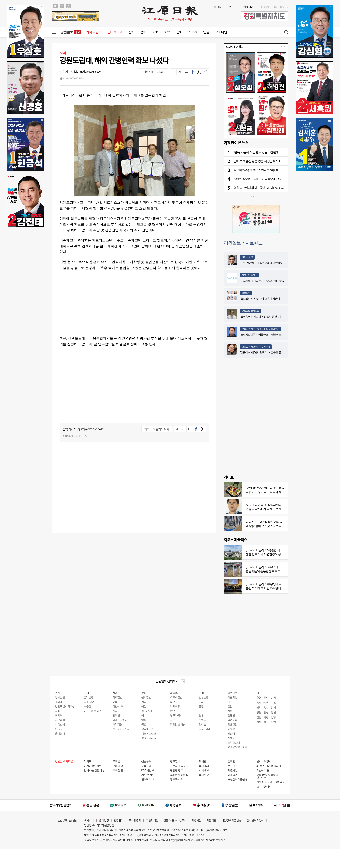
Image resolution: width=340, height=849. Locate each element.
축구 (172, 701)
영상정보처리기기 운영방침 (99, 825)
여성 (143, 706)
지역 (167, 32)
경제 (143, 32)
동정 (201, 706)
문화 (179, 32)
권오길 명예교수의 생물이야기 (256, 346)
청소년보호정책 (255, 820)
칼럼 (230, 706)
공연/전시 (146, 711)
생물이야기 (147, 729)
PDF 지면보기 (148, 770)
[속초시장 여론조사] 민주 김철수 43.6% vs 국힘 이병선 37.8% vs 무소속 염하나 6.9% (283, 179)
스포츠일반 (176, 697)
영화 (143, 720)
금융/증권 (89, 701)
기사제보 (204, 770)
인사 (201, 701)
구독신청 (216, 7)
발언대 (231, 733)
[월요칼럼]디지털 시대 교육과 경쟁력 (260, 298)
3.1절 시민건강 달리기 (268, 765)
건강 (143, 701)
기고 (230, 701)
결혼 (201, 715)
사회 (155, 32)
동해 (258, 702)
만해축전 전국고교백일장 (270, 782)
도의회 (58, 715)
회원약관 (211, 820)
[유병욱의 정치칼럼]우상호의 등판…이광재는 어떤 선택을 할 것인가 (276, 316)
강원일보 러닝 (177, 724)
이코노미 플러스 (249, 275)
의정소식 (60, 724)
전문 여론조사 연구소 (174, 820)
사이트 (87, 761)
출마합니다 (61, 733)
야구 (172, 711)
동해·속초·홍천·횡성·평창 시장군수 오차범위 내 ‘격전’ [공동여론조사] (274, 161)
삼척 (258, 707)
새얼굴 (202, 720)
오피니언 (221, 32)
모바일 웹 (118, 770)
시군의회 (60, 720)
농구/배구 (175, 715)
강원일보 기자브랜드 (243, 243)
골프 (172, 720)
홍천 (266, 707)
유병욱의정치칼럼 (237, 747)
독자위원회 (135, 820)
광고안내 (175, 761)
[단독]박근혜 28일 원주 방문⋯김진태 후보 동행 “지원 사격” (269, 152)
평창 (266, 712)
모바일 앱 (118, 765)
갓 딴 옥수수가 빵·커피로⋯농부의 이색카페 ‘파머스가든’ (280, 488)
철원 (258, 717)
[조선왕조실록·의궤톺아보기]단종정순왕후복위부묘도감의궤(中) (274, 334)
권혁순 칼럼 (247, 257)
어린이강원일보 (92, 765)
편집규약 (119, 820)
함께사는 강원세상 (94, 770)
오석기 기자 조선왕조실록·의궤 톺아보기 (260, 329)
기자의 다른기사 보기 (153, 71)
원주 (266, 697)
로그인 (232, 7)
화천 (266, 717)
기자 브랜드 (93, 32)
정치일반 (60, 697)
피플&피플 (204, 729)
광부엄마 (117, 715)
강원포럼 (232, 720)
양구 (273, 717)
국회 (57, 711)
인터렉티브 (114, 32)
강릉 (273, 697)
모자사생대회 (263, 786)
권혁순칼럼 (234, 742)
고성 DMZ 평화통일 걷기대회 (267, 776)
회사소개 (89, 820)
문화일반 (146, 697)
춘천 (258, 697)
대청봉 (231, 729)
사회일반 (117, 697)
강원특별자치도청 (65, 706)
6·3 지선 (59, 729)
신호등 (231, 738)
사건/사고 (118, 706)
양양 (273, 722)
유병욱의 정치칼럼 (250, 311)
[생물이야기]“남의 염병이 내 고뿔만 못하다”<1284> (267, 352)
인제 (258, 722)
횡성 (273, 707)
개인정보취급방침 (238, 779)
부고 (201, 711)
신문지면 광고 (178, 765)
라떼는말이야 (120, 720)
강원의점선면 (148, 733)
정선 (273, 712)
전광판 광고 (176, 770)
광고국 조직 (176, 779)
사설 (230, 711)
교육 (115, 701)
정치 (131, 32)
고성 (266, 722)
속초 (273, 702)
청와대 (58, 701)
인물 (206, 32)
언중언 (231, 715)
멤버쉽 (231, 761)
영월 (258, 712)
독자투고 (204, 775)
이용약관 (233, 775)
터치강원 (117, 724)
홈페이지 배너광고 (180, 775)
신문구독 (146, 761)
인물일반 (204, 697)
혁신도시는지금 (121, 729)
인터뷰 (202, 724)
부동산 (87, 706)
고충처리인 (152, 820)
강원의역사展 (148, 738)
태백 (266, 702)
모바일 (116, 761)
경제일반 (89, 697)
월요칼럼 (246, 293)
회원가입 (248, 7)
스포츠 (192, 32)
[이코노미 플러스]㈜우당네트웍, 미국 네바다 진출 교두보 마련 (283, 584)
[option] (256, 93)
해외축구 (175, 706)
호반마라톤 (262, 770)
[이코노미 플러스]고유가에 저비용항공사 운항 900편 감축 (281, 567)
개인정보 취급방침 (231, 820)
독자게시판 (205, 765)
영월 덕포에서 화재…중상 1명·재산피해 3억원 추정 (264, 188)
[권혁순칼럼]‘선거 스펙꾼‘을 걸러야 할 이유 (263, 262)
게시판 (202, 761)
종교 (143, 724)
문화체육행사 (263, 761)
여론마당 (232, 697)
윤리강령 (104, 820)
